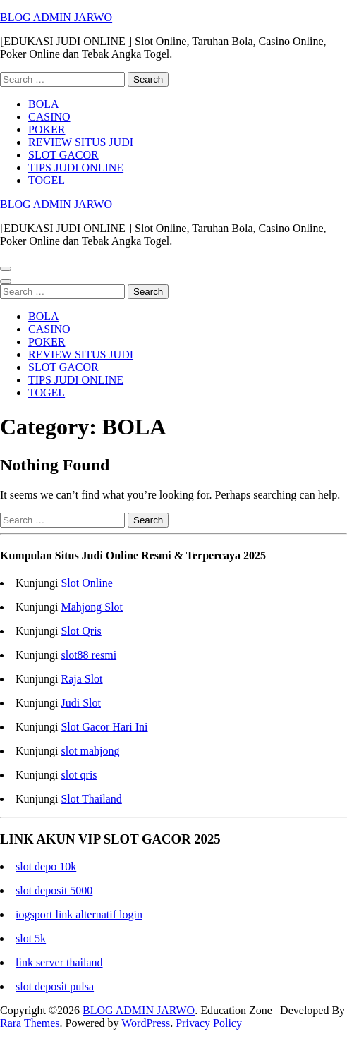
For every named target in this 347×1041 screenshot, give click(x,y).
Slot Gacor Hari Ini (104, 727)
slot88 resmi (88, 655)
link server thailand (59, 962)
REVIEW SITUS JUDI (80, 142)
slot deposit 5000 (54, 890)
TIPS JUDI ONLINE (75, 168)
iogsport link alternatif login (79, 914)
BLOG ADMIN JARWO (56, 17)
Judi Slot (80, 703)
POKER (46, 129)
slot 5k (31, 938)
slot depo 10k (46, 866)
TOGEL (46, 180)
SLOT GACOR (63, 155)
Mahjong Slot (92, 607)
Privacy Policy (209, 1023)
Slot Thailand (91, 799)
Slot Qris (81, 631)
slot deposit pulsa (55, 986)
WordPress (145, 1023)
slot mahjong (90, 751)
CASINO (49, 117)
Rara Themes (30, 1023)
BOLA (43, 104)
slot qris (79, 775)
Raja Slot (81, 679)
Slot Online (86, 583)
